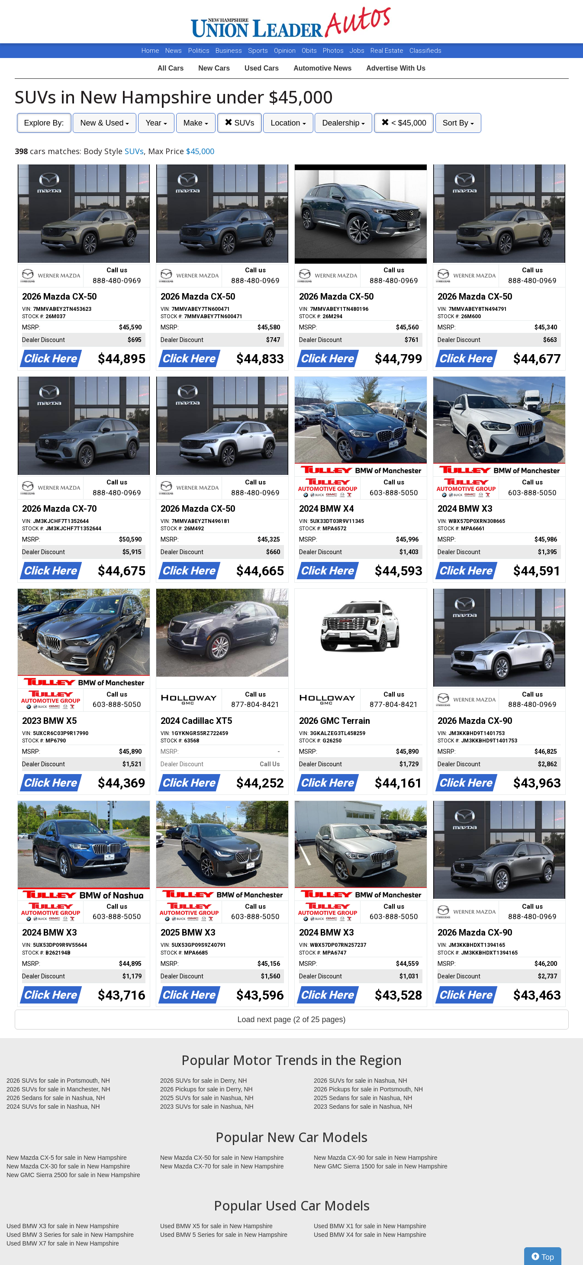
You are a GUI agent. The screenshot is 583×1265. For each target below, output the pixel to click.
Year (156, 123)
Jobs (358, 51)
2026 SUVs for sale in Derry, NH (203, 1080)
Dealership (343, 123)
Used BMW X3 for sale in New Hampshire (62, 1226)
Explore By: (44, 123)
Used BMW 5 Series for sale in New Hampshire (223, 1234)
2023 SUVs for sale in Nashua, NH (207, 1106)
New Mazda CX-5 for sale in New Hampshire (66, 1157)
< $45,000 (403, 122)
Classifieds (425, 51)
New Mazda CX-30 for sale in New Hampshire (68, 1166)
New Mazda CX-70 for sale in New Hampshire (222, 1166)
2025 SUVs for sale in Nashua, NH (207, 1097)
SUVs (239, 122)
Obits (310, 51)
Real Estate (387, 51)
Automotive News (322, 68)
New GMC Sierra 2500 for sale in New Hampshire (73, 1174)
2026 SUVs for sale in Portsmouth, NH (58, 1080)
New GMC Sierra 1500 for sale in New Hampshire (381, 1166)
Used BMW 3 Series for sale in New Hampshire (70, 1234)
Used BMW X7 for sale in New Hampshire (62, 1243)
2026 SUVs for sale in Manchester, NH (58, 1089)
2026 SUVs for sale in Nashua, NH (360, 1080)
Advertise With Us (395, 68)
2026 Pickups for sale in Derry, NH (206, 1089)
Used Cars (262, 68)
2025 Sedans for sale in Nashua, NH (363, 1097)
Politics (198, 51)
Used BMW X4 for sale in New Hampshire (370, 1234)
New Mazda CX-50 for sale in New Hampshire (222, 1157)
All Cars (171, 68)
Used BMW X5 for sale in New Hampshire (216, 1226)
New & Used (104, 123)
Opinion (285, 51)
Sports (259, 51)
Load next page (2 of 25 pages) (291, 1019)
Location (288, 123)
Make (196, 123)
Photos (334, 51)
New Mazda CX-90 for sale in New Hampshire (376, 1157)
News (173, 51)
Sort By (458, 123)
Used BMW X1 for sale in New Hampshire (370, 1226)
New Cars (214, 68)
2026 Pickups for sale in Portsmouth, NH (368, 1089)
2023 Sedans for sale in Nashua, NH (363, 1106)
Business (230, 51)
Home (150, 51)
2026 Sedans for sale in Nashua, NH (55, 1097)
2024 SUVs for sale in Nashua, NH (53, 1106)
